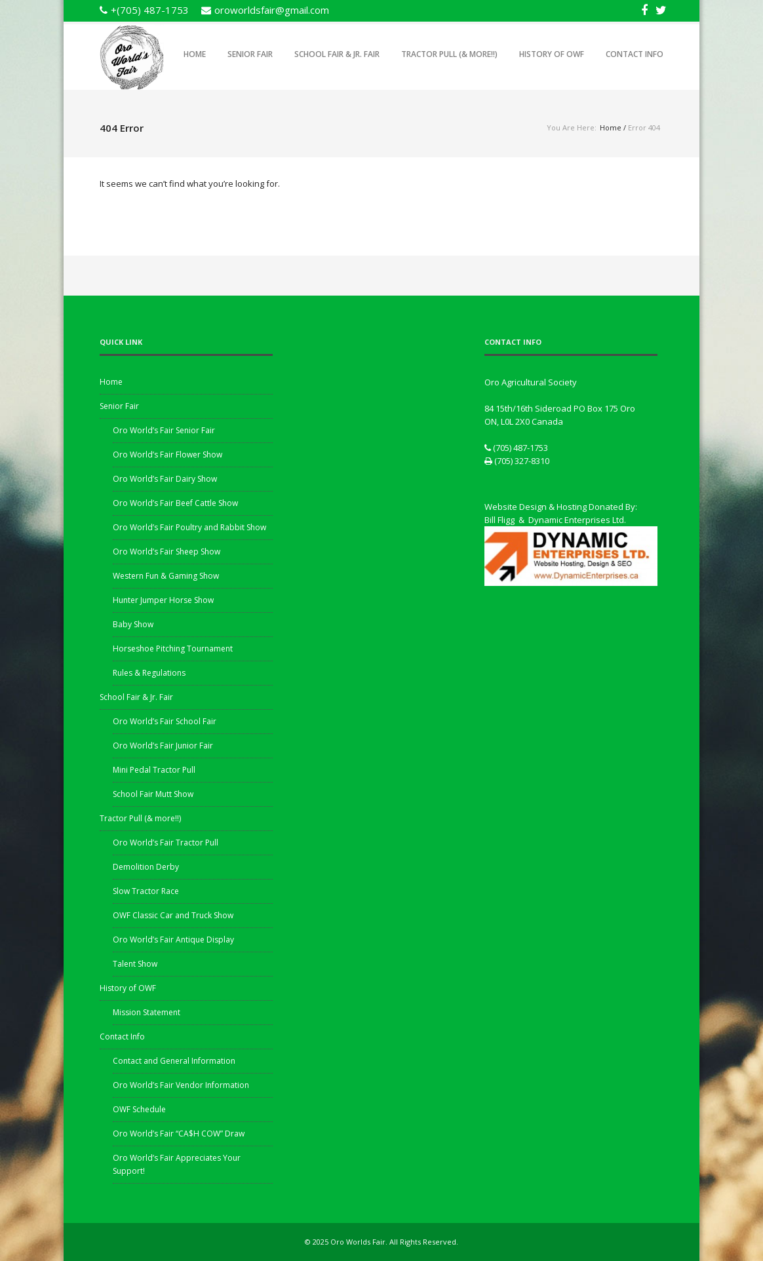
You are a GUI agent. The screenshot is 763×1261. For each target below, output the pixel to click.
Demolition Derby (146, 866)
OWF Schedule (139, 1109)
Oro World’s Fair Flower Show (167, 454)
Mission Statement (146, 1012)
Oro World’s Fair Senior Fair (164, 430)
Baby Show (133, 624)
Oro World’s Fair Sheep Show (166, 551)
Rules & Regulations (149, 672)
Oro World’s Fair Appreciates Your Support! (177, 1164)
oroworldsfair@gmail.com (271, 9)
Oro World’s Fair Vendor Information (181, 1085)
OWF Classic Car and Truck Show (173, 915)
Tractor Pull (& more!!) (449, 54)
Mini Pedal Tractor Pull (154, 769)
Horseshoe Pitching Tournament (173, 648)
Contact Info (634, 54)
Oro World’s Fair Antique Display (173, 939)
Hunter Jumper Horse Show (163, 600)
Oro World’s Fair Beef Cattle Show (175, 503)
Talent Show (135, 963)
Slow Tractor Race (146, 891)
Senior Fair (250, 54)
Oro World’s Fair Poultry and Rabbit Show (189, 527)
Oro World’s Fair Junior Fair (163, 745)
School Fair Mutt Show (153, 794)
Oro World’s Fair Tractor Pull (165, 842)
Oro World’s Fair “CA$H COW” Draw (179, 1133)
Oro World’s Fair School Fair (164, 721)
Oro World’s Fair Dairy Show (165, 478)
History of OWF (551, 54)
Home (195, 54)
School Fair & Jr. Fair (337, 54)
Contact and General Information (174, 1060)
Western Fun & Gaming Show (166, 575)
